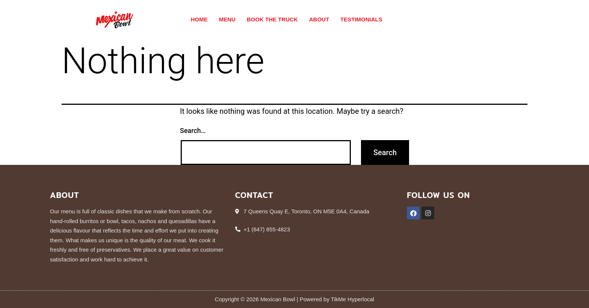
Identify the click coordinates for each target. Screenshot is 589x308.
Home (199, 19)
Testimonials (361, 19)
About (319, 19)
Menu (227, 19)
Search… (193, 130)
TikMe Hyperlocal (351, 299)
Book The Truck (272, 19)
